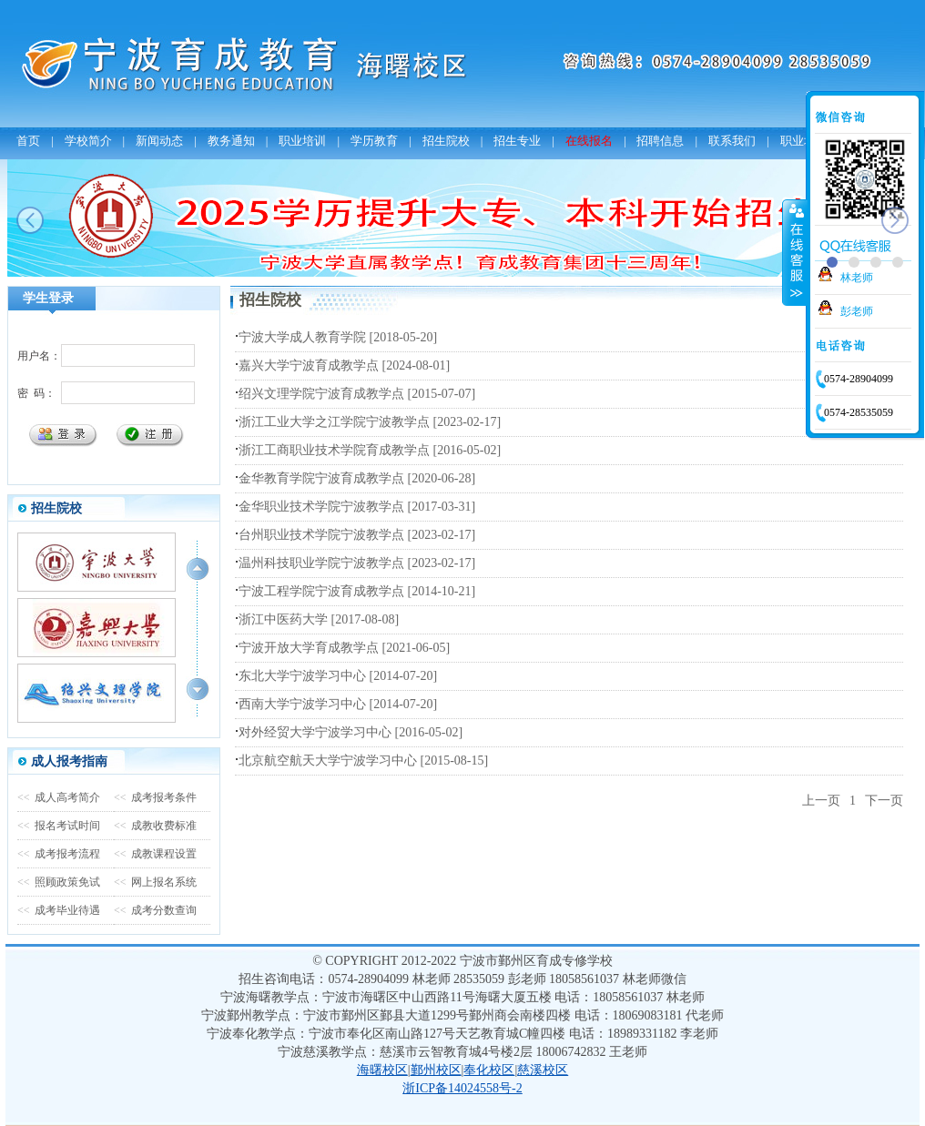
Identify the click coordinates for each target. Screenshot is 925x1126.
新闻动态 (159, 140)
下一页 (884, 800)
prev (30, 220)
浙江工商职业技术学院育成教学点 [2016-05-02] (370, 450)
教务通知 (231, 140)
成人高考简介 (58, 797)
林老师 (856, 277)
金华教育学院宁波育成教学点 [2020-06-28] (357, 478)
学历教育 (374, 140)
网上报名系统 (155, 882)
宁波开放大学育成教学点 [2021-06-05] (344, 647)
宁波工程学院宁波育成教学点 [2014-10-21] (357, 591)
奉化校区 (488, 1070)
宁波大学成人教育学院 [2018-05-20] (338, 337)
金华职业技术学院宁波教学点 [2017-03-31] (357, 506)
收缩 (795, 252)
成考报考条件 (155, 797)
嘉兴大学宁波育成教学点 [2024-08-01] (344, 365)
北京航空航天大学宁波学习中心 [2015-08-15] (363, 760)
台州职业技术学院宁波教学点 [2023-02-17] (357, 535)
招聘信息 (660, 140)
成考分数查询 (155, 910)
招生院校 (446, 140)
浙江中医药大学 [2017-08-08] (319, 619)
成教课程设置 (155, 853)
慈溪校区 (542, 1070)
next (895, 220)
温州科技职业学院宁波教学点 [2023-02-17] (357, 563)
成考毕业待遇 (58, 910)
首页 (28, 140)
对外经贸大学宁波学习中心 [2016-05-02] (350, 732)
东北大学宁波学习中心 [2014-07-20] (338, 676)
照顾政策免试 (58, 882)
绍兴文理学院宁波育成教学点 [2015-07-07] (357, 394)
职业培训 (302, 140)
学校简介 (88, 140)
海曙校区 (382, 1070)
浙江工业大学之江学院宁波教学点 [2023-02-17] (370, 422)
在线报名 (589, 140)
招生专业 (517, 140)
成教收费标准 (155, 825)
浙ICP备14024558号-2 (462, 1088)
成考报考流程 (58, 853)
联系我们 (732, 140)
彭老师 (856, 311)
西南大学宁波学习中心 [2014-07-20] (338, 704)
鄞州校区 (436, 1070)
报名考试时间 (58, 825)
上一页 (821, 800)
